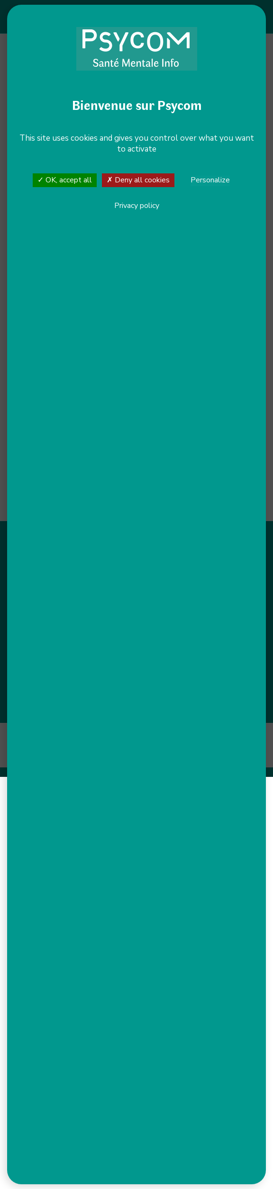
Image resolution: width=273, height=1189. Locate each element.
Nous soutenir (196, 597)
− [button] (31, 326)
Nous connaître (196, 584)
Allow (89, 93)
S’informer (196, 546)
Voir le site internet (92, 246)
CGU (169, 745)
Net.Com (158, 753)
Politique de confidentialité (210, 736)
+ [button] (31, 312)
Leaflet (28, 421)
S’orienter (196, 559)
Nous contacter (71, 592)
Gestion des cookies (123, 745)
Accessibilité (42, 736)
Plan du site (146, 736)
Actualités (195, 610)
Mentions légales (95, 736)
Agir (196, 571)
